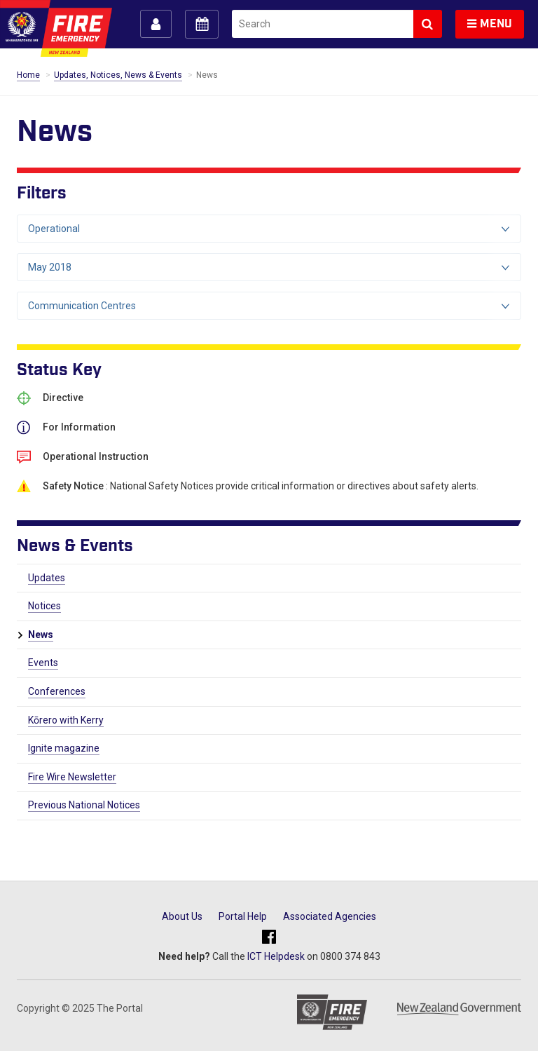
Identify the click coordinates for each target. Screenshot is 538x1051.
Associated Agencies (329, 916)
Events (43, 662)
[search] (323, 24)
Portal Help (243, 916)
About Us (182, 916)
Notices (44, 605)
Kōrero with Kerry (66, 720)
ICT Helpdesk (276, 956)
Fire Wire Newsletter (72, 776)
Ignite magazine (63, 748)
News (40, 634)
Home (28, 75)
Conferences (56, 691)
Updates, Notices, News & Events (118, 75)
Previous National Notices (84, 805)
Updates (46, 577)
